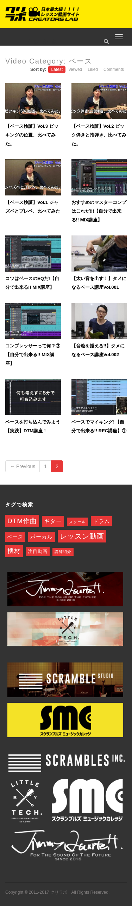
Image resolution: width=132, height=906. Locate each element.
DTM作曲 (22, 521)
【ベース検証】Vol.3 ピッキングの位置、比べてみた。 (31, 135)
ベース (15, 537)
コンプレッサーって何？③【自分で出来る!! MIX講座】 (32, 354)
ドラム (101, 521)
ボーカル (41, 537)
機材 (14, 550)
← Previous (22, 466)
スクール (77, 522)
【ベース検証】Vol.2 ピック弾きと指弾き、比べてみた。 (98, 135)
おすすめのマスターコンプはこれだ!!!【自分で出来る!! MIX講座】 (98, 211)
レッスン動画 (82, 536)
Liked (93, 69)
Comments (113, 69)
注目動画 (38, 551)
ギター (53, 521)
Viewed (75, 69)
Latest (57, 69)
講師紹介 (63, 551)
